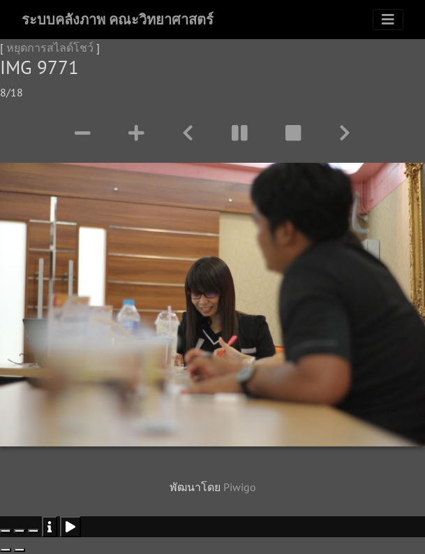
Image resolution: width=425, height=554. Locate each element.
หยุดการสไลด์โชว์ (50, 47)
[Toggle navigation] (388, 19)
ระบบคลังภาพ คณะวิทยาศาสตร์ (118, 19)
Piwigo (239, 487)
